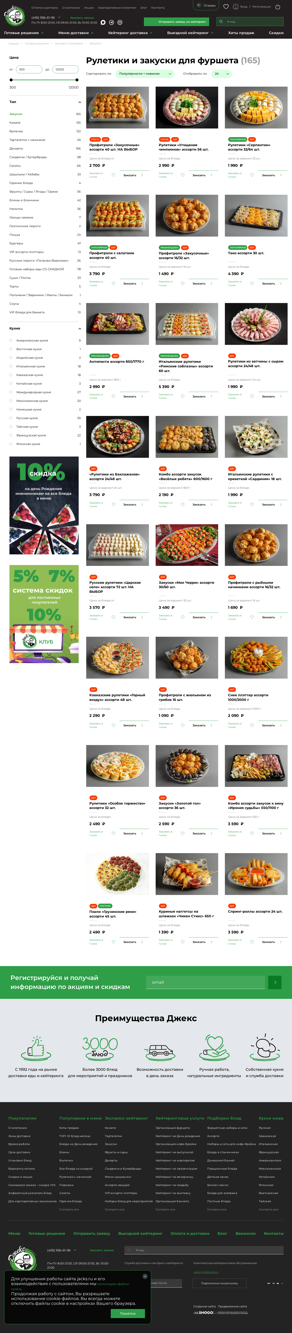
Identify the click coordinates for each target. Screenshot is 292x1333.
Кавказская (267, 1136)
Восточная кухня (25, 349)
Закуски (111, 1144)
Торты (14, 286)
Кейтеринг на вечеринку (174, 1176)
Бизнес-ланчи (217, 1185)
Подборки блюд (224, 1118)
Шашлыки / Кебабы (24, 174)
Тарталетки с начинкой (27, 140)
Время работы (19, 1144)
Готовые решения (21, 33)
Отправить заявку (91, 1233)
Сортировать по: (99, 73)
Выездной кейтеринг (188, 33)
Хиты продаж (241, 33)
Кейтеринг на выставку (173, 1193)
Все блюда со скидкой (76, 1168)
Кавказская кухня (26, 375)
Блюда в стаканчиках (223, 1152)
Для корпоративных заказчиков (32, 1201)
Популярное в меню (80, 1118)
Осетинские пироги (25, 226)
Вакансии (246, 1233)
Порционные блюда (222, 1168)
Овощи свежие (21, 217)
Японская (266, 1185)
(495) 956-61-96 (43, 18)
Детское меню (217, 1176)
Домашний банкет (221, 1160)
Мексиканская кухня (28, 401)
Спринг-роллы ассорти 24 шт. (255, 911)
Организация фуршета (173, 1127)
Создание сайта (204, 1306)
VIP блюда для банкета (26, 312)
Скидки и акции (20, 1176)
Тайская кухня (23, 427)
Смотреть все (69, 1209)
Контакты (158, 7)
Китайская (267, 1176)
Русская (265, 1127)
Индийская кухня (26, 358)
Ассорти (213, 1136)
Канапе (15, 122)
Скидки (276, 33)
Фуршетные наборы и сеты (227, 1127)
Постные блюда (219, 1201)
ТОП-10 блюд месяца (74, 1136)
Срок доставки (19, 1152)
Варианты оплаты (21, 1168)
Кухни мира (271, 1118)
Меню (14, 1233)
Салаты (15, 166)
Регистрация (261, 6)
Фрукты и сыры (116, 1152)
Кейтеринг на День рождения (178, 1136)
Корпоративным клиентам (117, 7)
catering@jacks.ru (205, 1272)
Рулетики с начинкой (75, 1176)
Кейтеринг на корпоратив (175, 1160)
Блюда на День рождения (78, 1144)
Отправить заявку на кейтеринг (182, 21)
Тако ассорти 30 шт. (246, 253)
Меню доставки (73, 33)
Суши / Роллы (20, 278)
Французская (269, 1152)
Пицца (14, 235)
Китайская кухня (25, 383)
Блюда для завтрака (222, 1193)
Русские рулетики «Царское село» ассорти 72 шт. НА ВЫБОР (115, 587)
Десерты (16, 148)
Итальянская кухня (27, 366)
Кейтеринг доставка (128, 33)
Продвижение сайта (232, 1306)
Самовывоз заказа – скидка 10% (32, 1185)
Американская (270, 1160)
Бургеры (16, 243)
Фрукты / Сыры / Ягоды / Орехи (33, 191)
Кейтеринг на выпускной (174, 1152)
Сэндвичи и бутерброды (123, 1168)
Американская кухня (28, 340)
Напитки (16, 209)
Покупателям (22, 1118)
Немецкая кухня (25, 409)
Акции (89, 7)
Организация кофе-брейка (176, 1144)
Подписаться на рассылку (219, 1283)
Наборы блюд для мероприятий (129, 1201)
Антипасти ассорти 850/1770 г (116, 362)
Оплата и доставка (44, 7)
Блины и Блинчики (24, 200)
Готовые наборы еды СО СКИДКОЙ (36, 269)
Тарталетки (113, 1136)
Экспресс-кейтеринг (126, 1118)
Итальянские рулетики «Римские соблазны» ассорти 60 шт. (186, 366)
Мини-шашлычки (118, 1176)
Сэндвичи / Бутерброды (28, 157)
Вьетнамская (268, 1193)
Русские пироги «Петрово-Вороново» (39, 260)
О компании (71, 7)
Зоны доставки (19, 1136)
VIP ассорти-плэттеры (26, 252)
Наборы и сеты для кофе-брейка (231, 1144)
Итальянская (268, 1144)
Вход (243, 6)
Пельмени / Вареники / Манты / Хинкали (41, 295)
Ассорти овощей (117, 1185)
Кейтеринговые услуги (180, 1118)
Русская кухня (23, 418)
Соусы (14, 304)
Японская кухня (24, 444)
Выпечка (16, 131)
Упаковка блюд (19, 1160)
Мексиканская (270, 1168)
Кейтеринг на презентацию (176, 1168)
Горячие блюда (21, 183)
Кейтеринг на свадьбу (172, 1185)
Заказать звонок (82, 17)
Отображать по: (195, 73)
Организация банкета (172, 1201)
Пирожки (66, 1185)
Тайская (265, 1201)
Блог (144, 7)
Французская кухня (27, 435)
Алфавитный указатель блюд (30, 1193)
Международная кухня (30, 392)
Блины (64, 1152)
